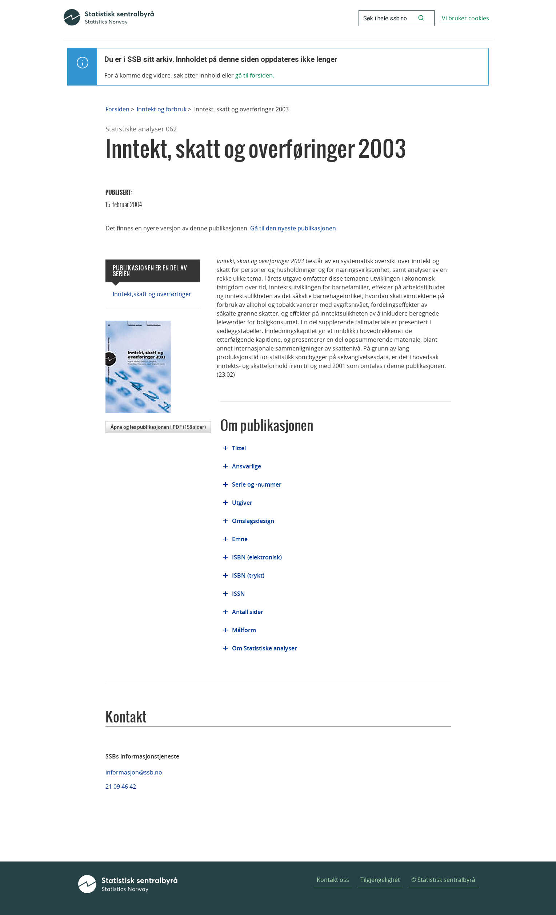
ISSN (238, 594)
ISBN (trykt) (248, 575)
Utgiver (242, 503)
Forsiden (117, 109)
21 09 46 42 (120, 787)
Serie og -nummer (256, 484)
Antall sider (247, 612)
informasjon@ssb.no (133, 772)
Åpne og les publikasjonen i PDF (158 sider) (158, 427)
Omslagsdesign (253, 521)
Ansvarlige (246, 466)
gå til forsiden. (254, 75)
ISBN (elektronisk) (257, 557)
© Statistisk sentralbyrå (443, 880)
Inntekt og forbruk (162, 109)
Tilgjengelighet (380, 880)
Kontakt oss (333, 880)
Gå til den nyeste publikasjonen (293, 228)
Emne (240, 539)
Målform (244, 630)
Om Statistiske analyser (264, 648)
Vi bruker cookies (465, 18)
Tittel (239, 448)
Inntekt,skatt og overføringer (152, 294)
